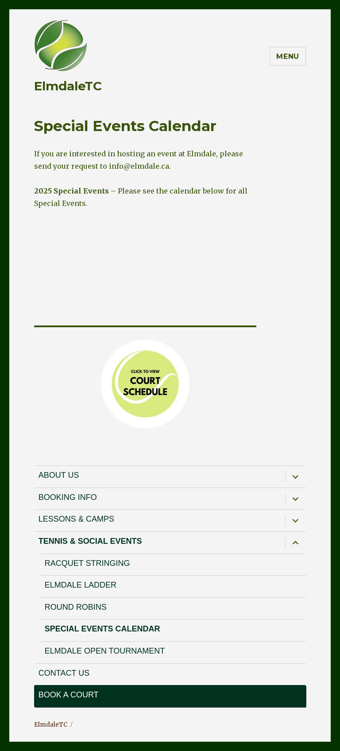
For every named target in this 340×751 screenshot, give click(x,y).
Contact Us (64, 673)
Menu (287, 56)
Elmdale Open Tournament (105, 650)
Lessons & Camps (76, 519)
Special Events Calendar (102, 628)
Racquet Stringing (87, 563)
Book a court (69, 694)
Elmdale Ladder (80, 585)
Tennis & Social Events (90, 541)
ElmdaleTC (68, 85)
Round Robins (76, 607)
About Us (59, 475)
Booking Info (68, 497)
